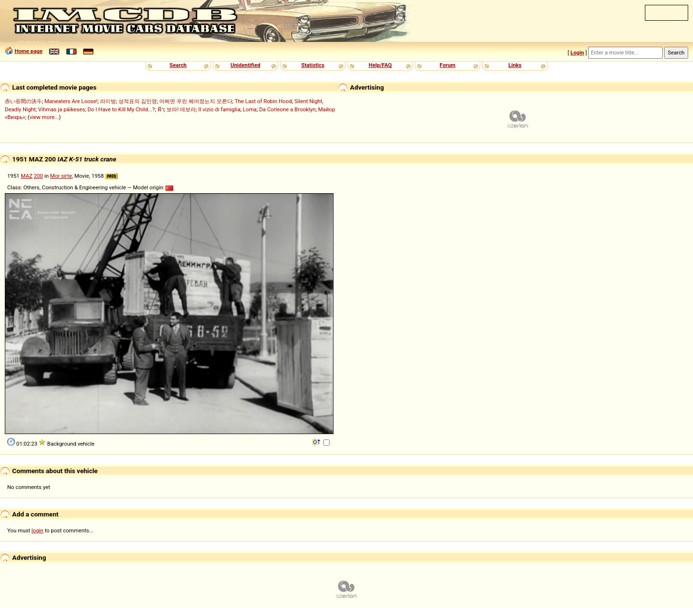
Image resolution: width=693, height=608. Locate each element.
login (38, 530)
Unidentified (245, 65)
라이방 (108, 101)
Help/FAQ (380, 65)
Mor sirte (61, 175)
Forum (448, 65)
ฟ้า (160, 109)
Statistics (312, 65)
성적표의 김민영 (137, 101)
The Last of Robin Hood (263, 101)
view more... (44, 117)
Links (514, 65)
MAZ (26, 175)
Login (577, 52)
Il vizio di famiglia (219, 109)
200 (38, 175)
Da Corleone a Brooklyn (287, 109)
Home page (28, 51)
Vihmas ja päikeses (61, 109)
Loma (250, 109)
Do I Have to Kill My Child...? (121, 109)
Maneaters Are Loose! (70, 101)
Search (177, 65)
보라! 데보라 (181, 109)
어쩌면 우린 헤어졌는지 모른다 (195, 101)
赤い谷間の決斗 (23, 101)
